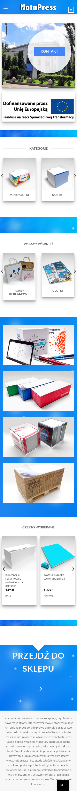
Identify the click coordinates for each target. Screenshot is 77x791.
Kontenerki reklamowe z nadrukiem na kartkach (14, 580)
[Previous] (4, 569)
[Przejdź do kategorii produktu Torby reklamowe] (19, 277)
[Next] (73, 569)
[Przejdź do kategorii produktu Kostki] (58, 179)
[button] (5, 7)
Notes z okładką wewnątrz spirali (54, 576)
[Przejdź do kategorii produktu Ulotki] (58, 275)
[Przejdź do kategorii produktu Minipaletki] (19, 179)
